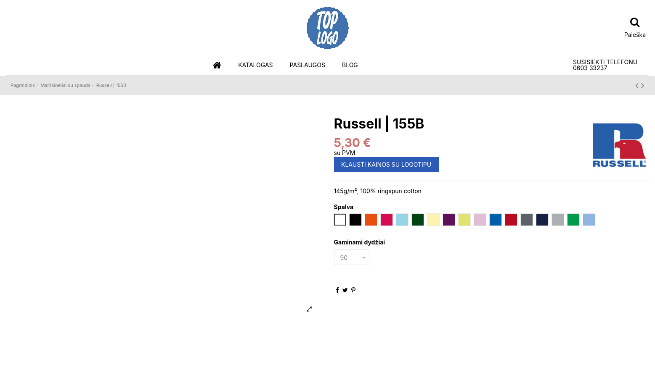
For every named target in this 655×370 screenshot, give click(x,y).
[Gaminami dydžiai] (351, 257)
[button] (255, 65)
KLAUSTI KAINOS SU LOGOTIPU (386, 164)
